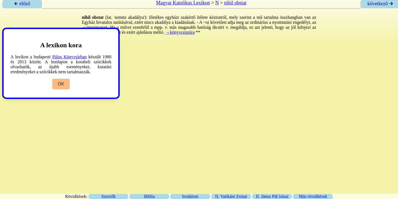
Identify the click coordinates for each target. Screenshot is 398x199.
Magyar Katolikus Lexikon (183, 3)
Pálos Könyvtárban (69, 56)
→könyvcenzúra (180, 32)
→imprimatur (94, 27)
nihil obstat (235, 3)
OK (61, 84)
